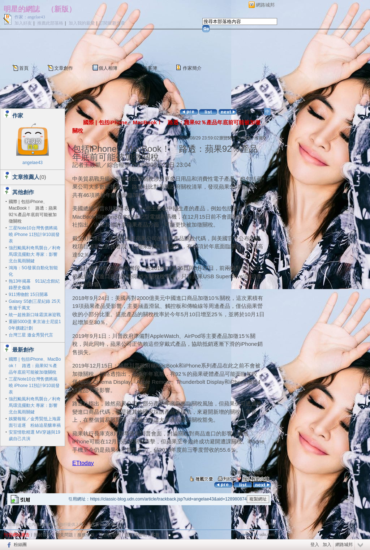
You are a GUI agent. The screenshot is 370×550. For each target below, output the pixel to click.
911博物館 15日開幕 (28, 294)
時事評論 (241, 472)
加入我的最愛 (82, 23)
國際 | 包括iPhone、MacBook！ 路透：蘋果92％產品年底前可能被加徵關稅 (35, 366)
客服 (155, 534)
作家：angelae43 (29, 17)
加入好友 (23, 23)
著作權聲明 (110, 534)
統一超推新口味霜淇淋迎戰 (35, 314)
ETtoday (83, 463)
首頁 (24, 68)
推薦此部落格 (50, 23)
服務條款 (86, 534)
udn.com (267, 534)
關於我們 (42, 534)
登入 (314, 544)
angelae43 (32, 162)
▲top (270, 523)
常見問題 (64, 534)
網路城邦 (265, 5)
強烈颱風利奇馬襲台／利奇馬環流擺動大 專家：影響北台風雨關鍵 (35, 254)
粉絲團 (20, 544)
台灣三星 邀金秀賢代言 (31, 335)
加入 (327, 544)
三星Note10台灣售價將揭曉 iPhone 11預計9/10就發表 (34, 234)
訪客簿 (150, 68)
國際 (258, 472)
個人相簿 (108, 68)
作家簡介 (192, 68)
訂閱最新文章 (112, 23)
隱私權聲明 (136, 534)
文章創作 (63, 68)
